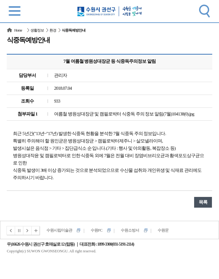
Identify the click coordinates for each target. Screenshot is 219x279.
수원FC (96, 230)
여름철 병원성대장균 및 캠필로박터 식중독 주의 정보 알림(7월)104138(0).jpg (124, 113)
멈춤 (19, 230)
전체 (36, 230)
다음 (27, 230)
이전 (10, 230)
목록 (203, 202)
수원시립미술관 (59, 230)
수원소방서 (130, 230)
